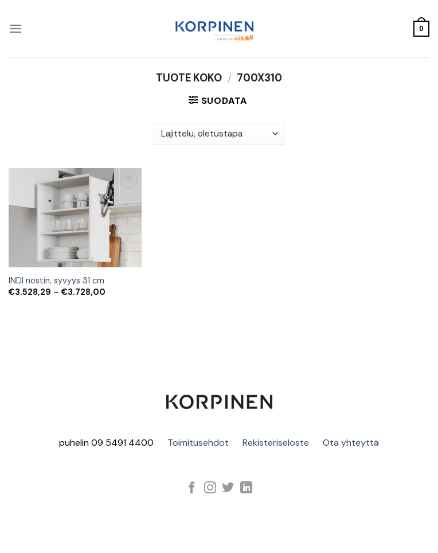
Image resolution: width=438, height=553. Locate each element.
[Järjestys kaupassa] (219, 134)
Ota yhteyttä (351, 443)
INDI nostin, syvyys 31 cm (56, 280)
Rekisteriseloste (276, 443)
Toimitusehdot (198, 443)
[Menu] (15, 28)
